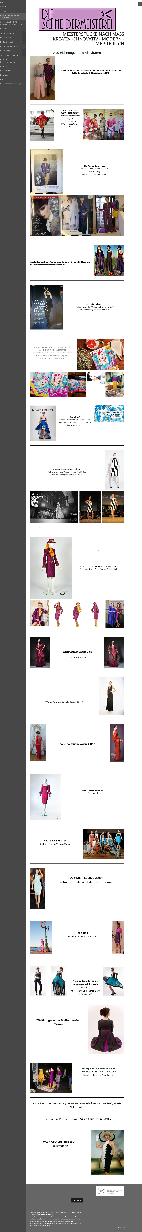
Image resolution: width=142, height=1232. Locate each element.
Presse (4, 79)
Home (4, 2)
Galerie (4, 66)
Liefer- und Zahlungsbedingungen (50, 1212)
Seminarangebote (9, 33)
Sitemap (34, 1214)
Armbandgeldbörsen (11, 46)
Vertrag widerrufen (46, 1214)
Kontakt (5, 75)
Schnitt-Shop (7, 37)
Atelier (4, 11)
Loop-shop (6, 51)
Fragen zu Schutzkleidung (8, 60)
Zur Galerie (78, 1200)
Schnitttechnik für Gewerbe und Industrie (12, 23)
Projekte (5, 29)
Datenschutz (67, 1212)
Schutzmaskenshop (10, 55)
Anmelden (122, 1227)
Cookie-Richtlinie (77, 1212)
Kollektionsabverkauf (11, 42)
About (4, 6)
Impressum (34, 1212)
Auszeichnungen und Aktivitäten (11, 16)
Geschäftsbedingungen (12, 84)
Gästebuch (6, 71)
